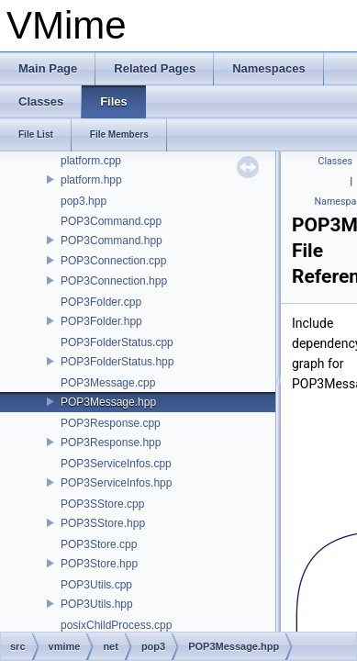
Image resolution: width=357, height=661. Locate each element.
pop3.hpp (83, 201)
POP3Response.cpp (111, 423)
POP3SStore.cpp (102, 504)
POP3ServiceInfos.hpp (116, 482)
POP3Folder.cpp (101, 302)
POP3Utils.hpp (97, 604)
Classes (335, 161)
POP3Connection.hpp (114, 280)
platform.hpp (91, 180)
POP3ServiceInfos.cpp (116, 463)
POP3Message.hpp (108, 402)
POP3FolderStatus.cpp (117, 342)
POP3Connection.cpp (113, 260)
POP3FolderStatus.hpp (117, 361)
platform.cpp (91, 160)
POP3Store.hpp (99, 563)
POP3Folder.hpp (101, 321)
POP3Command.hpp (111, 240)
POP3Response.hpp (111, 442)
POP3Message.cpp (108, 382)
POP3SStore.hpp (103, 523)
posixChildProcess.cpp (116, 625)
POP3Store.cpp (99, 544)
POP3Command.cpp (111, 221)
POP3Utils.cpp (96, 584)
